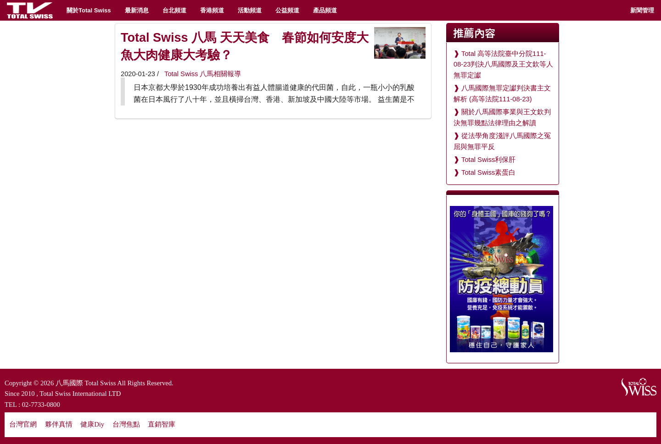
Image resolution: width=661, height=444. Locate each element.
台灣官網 (23, 424)
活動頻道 (250, 10)
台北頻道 (174, 10)
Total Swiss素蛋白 (488, 172)
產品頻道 (325, 10)
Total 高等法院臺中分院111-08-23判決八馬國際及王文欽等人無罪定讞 (504, 64)
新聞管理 (642, 10)
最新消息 (137, 10)
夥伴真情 (59, 424)
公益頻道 (287, 10)
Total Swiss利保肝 (488, 159)
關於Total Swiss (89, 10)
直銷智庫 (161, 424)
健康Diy (92, 424)
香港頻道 (212, 10)
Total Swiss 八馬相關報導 (201, 74)
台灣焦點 (126, 424)
